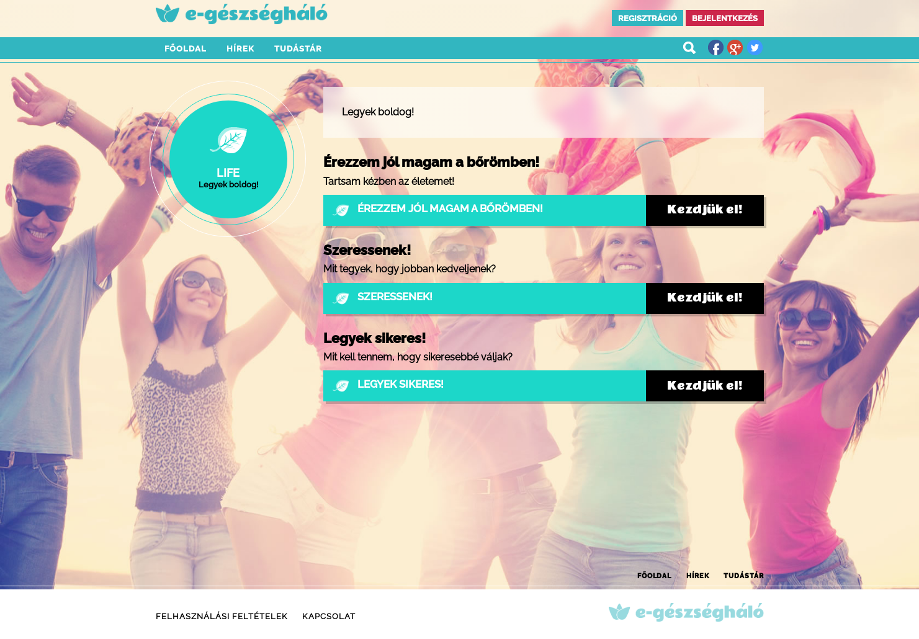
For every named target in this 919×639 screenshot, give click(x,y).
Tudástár (298, 48)
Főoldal (185, 48)
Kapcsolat (328, 616)
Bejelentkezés (725, 18)
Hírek (240, 48)
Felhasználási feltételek (222, 616)
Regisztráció (647, 18)
